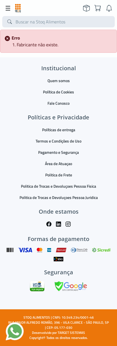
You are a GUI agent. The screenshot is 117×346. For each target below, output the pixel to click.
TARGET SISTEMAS (71, 332)
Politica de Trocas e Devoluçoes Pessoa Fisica (58, 186)
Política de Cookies (58, 92)
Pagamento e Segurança (58, 152)
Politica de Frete (58, 175)
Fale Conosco (58, 103)
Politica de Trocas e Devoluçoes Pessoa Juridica (59, 197)
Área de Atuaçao (58, 164)
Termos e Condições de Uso (58, 141)
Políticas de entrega (58, 130)
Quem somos (58, 81)
